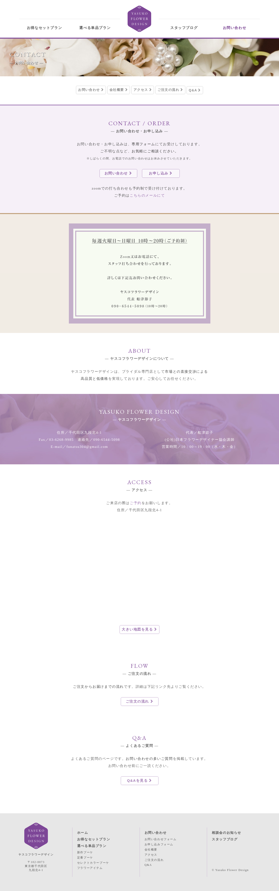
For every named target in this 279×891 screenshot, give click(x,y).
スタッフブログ (184, 28)
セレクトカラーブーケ (93, 862)
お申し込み (161, 173)
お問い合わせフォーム (161, 839)
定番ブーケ (85, 857)
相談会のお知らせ (226, 832)
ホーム (82, 832)
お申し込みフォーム (159, 844)
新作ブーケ (85, 852)
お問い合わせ (234, 28)
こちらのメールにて (147, 195)
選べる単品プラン (95, 28)
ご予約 (136, 503)
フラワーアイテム (90, 868)
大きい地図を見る (139, 629)
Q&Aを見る (139, 780)
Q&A (195, 90)
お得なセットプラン (44, 28)
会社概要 (118, 90)
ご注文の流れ (170, 90)
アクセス (142, 90)
